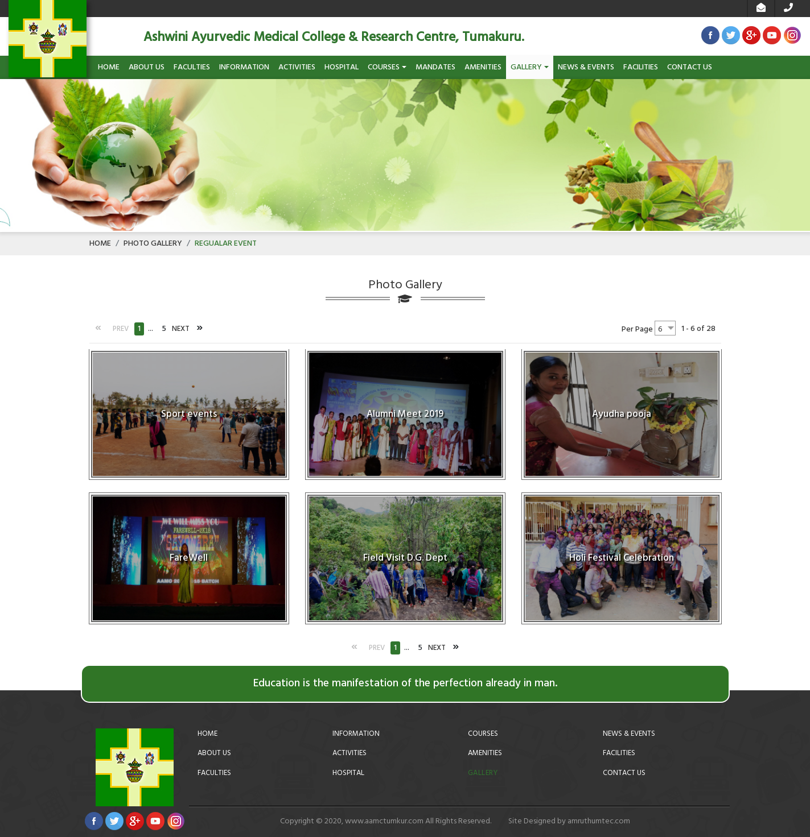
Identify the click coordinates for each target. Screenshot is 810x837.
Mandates (435, 67)
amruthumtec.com (599, 821)
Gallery (530, 67)
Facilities (640, 67)
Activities (296, 67)
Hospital (341, 67)
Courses (387, 67)
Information (244, 67)
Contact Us (689, 67)
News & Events (586, 67)
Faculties (192, 67)
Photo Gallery (153, 243)
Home (109, 67)
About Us (147, 67)
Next (181, 329)
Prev (121, 329)
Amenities (482, 67)
